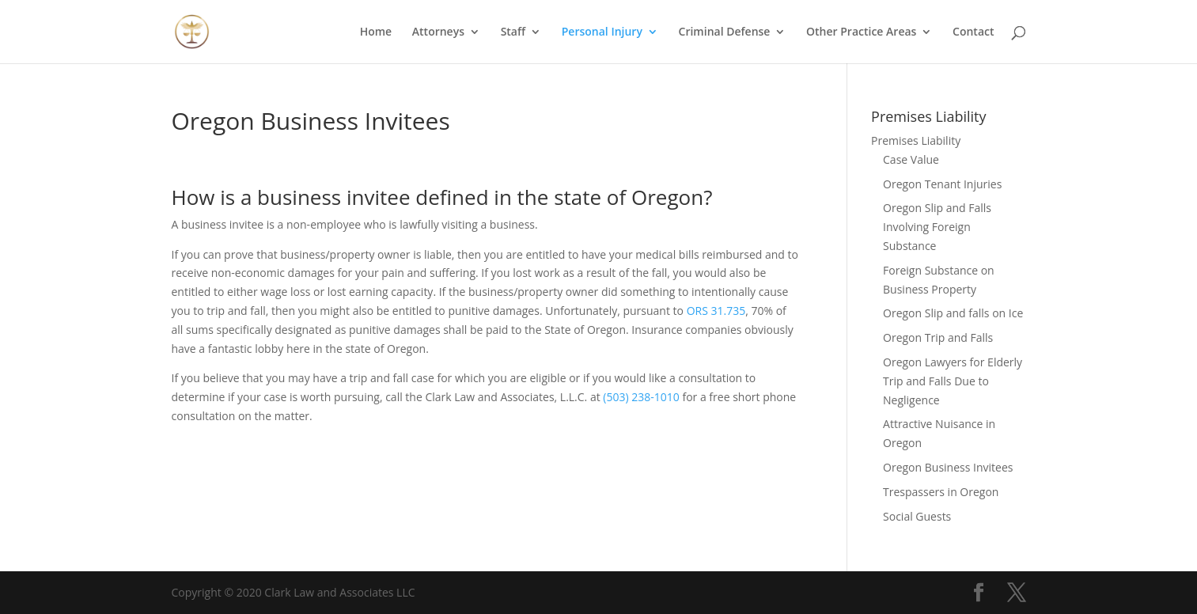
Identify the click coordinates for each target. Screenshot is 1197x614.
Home (376, 32)
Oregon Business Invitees (948, 467)
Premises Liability (915, 140)
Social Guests (917, 516)
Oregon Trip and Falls (938, 337)
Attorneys (438, 32)
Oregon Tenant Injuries (942, 183)
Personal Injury (602, 32)
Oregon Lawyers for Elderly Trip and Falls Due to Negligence (952, 380)
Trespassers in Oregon (940, 491)
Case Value (911, 159)
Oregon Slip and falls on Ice (953, 312)
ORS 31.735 (716, 310)
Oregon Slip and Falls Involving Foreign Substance (937, 226)
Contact (973, 32)
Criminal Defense (725, 32)
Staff (513, 32)
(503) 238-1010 (641, 396)
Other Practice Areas (861, 32)
